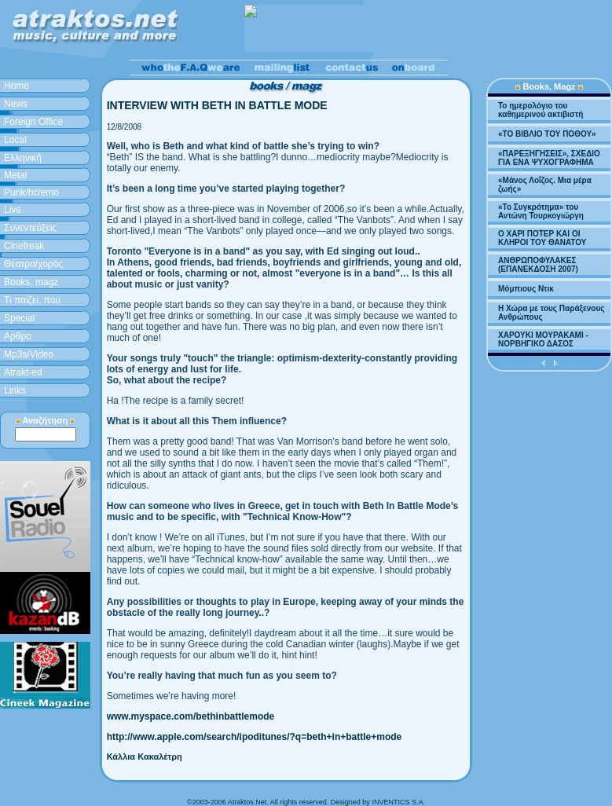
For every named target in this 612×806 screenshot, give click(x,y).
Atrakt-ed (23, 372)
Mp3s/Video (28, 354)
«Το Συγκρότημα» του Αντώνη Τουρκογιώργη (541, 211)
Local (15, 139)
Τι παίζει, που (32, 300)
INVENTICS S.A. (398, 802)
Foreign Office (33, 121)
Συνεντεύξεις (30, 227)
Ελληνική (23, 157)
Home (16, 85)
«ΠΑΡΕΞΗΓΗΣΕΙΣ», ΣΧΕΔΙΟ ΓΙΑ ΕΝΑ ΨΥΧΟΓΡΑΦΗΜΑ (549, 158)
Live (12, 209)
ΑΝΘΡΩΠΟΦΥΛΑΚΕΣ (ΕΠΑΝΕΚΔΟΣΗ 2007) (538, 264)
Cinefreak (24, 245)
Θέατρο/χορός (33, 263)
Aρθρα (17, 336)
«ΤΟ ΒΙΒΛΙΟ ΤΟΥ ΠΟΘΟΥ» (547, 134)
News (15, 103)
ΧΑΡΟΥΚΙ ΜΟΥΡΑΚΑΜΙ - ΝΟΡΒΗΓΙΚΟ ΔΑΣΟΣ (543, 339)
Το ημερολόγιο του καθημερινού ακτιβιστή (540, 110)
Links (15, 390)
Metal (15, 175)
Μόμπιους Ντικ (526, 288)
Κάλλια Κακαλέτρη (144, 756)
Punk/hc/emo (31, 192)
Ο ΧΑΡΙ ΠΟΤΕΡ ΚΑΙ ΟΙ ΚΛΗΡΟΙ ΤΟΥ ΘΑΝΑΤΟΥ (542, 238)
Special (19, 318)
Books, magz (31, 282)
